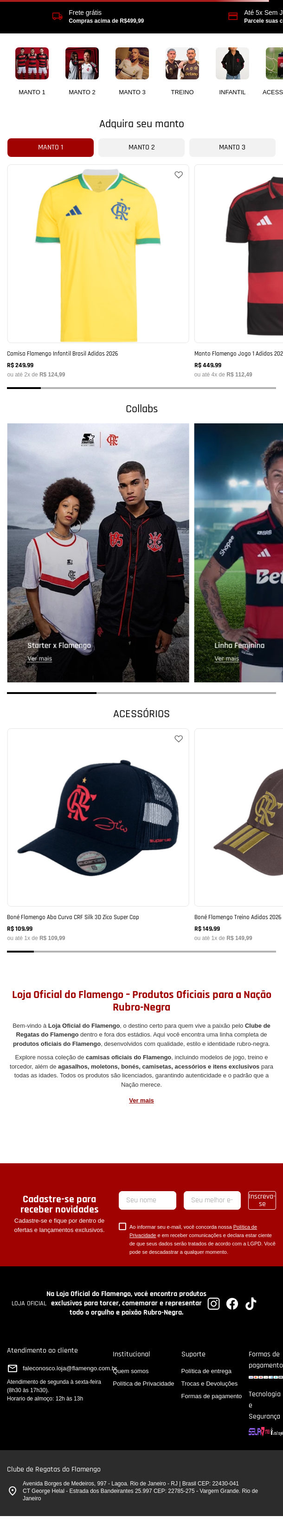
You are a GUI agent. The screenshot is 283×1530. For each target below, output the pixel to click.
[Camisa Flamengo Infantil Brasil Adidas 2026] (98, 270)
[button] (24, 388)
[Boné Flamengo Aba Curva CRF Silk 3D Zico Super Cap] (98, 834)
